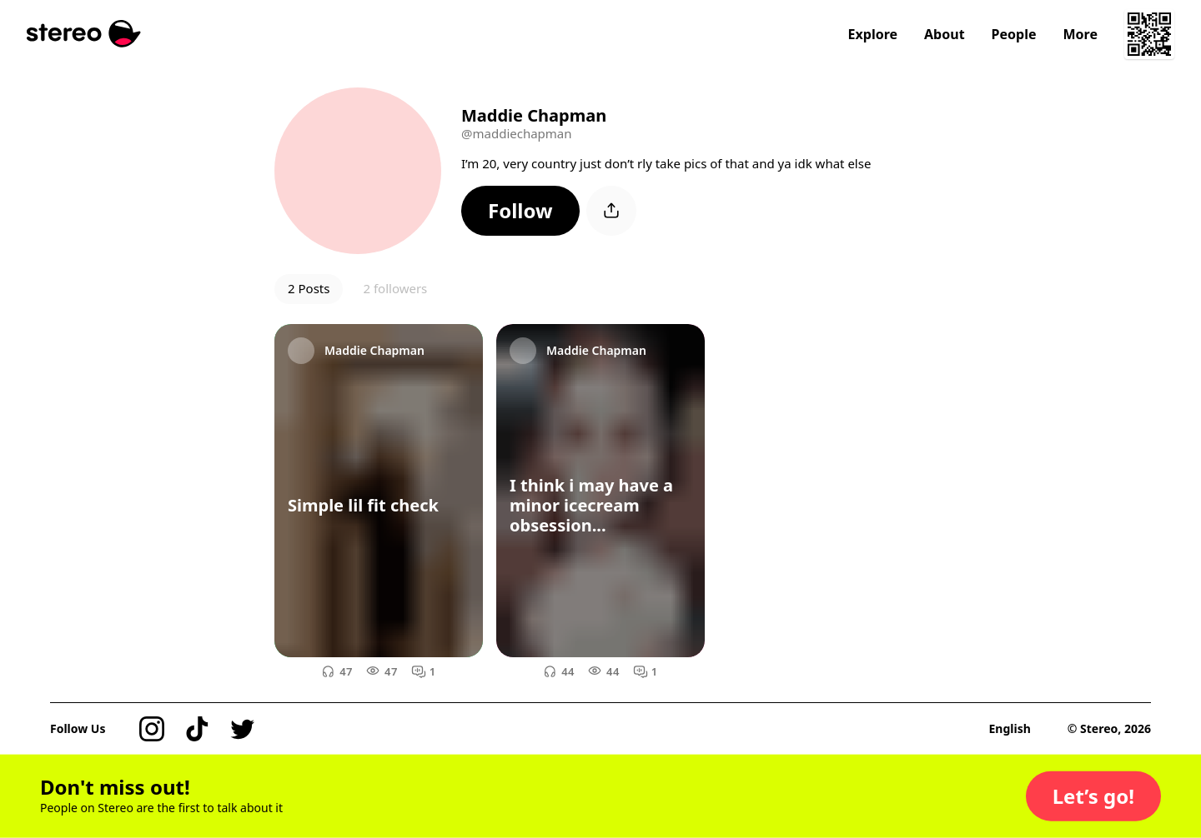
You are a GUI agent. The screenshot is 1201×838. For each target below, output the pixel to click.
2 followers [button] (395, 288)
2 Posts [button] (308, 288)
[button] (520, 211)
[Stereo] (84, 33)
